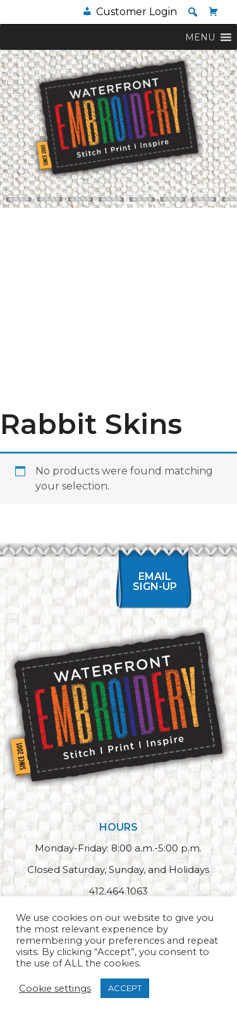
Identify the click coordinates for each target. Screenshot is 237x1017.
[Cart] (213, 12)
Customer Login (136, 12)
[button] (192, 12)
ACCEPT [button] (125, 988)
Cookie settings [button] (55, 988)
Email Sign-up (155, 581)
